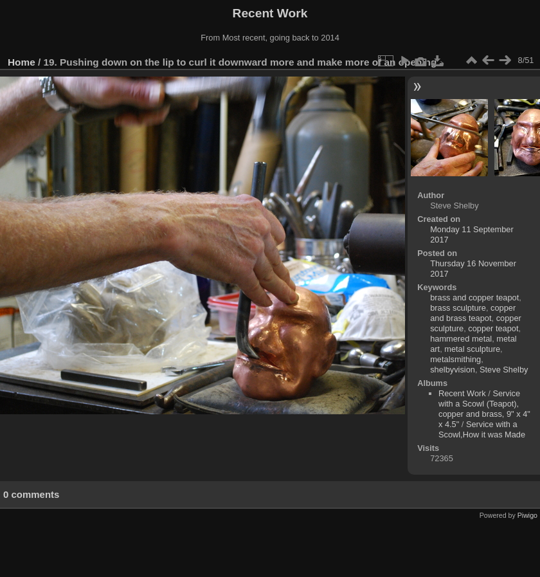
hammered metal (461, 338)
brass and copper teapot (474, 297)
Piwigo (527, 515)
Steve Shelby (504, 369)
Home (21, 62)
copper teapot (493, 328)
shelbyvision (452, 369)
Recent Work (462, 393)
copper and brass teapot (473, 313)
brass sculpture (458, 308)
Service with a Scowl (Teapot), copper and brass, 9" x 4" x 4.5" (484, 409)
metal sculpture (472, 349)
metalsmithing (455, 359)
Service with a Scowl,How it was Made (481, 429)
